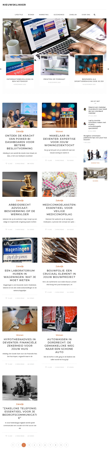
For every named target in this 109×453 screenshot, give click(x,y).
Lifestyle (19, 14)
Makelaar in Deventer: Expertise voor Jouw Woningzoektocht (59, 140)
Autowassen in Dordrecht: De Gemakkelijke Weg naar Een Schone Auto (59, 346)
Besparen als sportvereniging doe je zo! (89, 80)
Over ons (86, 14)
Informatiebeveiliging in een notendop (20, 80)
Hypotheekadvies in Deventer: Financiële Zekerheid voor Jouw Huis (20, 344)
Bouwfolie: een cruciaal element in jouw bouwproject (59, 273)
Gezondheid (59, 14)
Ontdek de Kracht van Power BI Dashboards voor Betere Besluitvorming (19, 142)
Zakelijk (73, 14)
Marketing (44, 14)
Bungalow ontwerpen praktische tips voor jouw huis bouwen (95, 138)
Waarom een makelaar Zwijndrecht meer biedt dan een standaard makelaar (97, 110)
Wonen (31, 14)
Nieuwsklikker (14, 5)
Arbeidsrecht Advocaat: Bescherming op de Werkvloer (19, 209)
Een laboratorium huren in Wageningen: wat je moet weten (20, 275)
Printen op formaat (54, 79)
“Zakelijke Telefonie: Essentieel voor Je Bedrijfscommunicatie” (19, 413)
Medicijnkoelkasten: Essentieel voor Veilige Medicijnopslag (59, 209)
